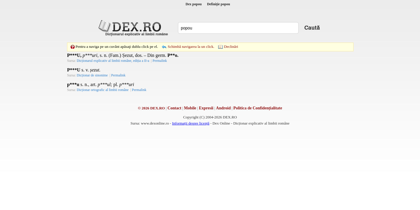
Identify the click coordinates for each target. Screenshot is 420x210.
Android (223, 108)
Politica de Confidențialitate (257, 108)
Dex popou (194, 4)
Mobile (190, 108)
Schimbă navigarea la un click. (191, 46)
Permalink (160, 61)
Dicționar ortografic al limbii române (103, 90)
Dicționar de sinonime (92, 75)
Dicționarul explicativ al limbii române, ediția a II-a (113, 61)
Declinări (231, 46)
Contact (174, 108)
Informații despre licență (190, 123)
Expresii (206, 108)
